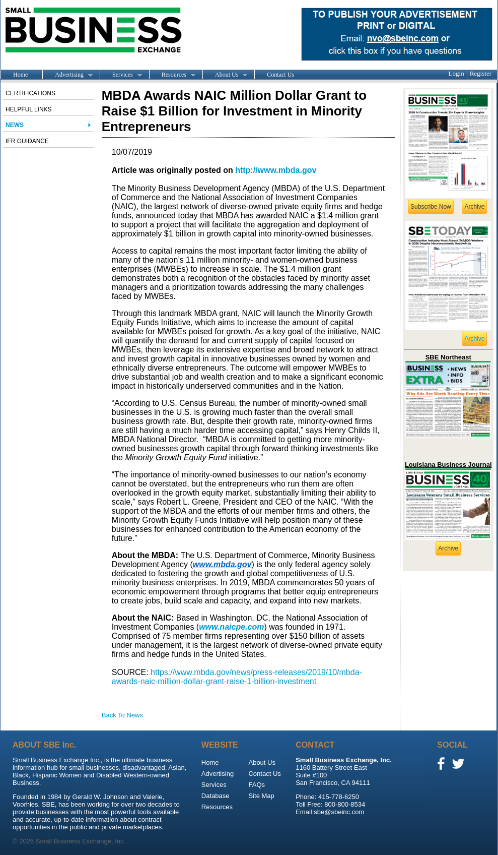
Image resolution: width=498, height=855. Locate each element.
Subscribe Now (430, 206)
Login (456, 73)
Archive (474, 206)
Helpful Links (29, 109)
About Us (224, 75)
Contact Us (280, 74)
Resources (172, 75)
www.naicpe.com (231, 627)
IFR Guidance (27, 141)
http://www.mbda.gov (275, 170)
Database (215, 796)
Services (121, 75)
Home (20, 74)
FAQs (256, 784)
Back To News (122, 715)
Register (480, 73)
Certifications (30, 93)
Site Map (261, 796)
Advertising (67, 75)
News (15, 125)
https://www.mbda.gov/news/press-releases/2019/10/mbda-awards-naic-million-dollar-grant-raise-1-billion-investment (237, 677)
